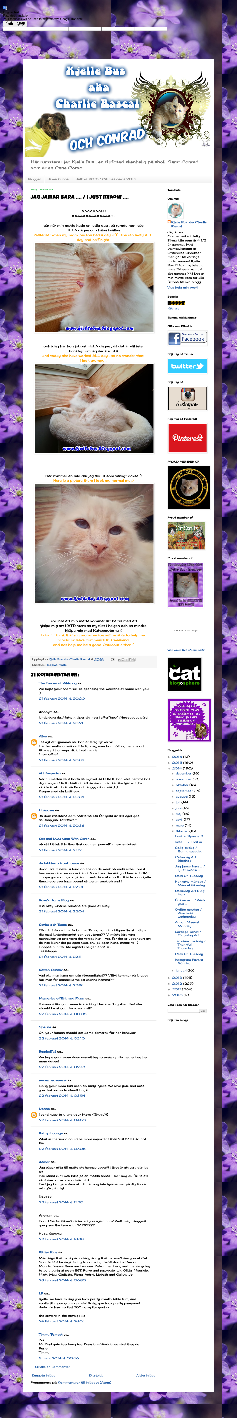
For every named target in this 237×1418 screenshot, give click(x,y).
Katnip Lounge (51, 1133)
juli (178, 802)
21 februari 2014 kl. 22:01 (61, 887)
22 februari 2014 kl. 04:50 (62, 1120)
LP (41, 1293)
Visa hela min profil (183, 287)
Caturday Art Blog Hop (190, 892)
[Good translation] (9, 24)
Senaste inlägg (43, 1375)
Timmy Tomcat (50, 1334)
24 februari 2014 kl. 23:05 (62, 1321)
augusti (182, 796)
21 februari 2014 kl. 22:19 (61, 985)
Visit (186, 649)
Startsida (96, 1375)
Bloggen (34, 179)
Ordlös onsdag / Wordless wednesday (188, 913)
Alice (43, 736)
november (184, 779)
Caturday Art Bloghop (185, 858)
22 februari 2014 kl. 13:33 (61, 1239)
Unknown (46, 810)
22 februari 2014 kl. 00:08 (62, 1014)
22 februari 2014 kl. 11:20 (61, 1202)
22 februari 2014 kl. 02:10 (62, 1038)
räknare (173, 308)
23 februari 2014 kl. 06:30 (62, 1280)
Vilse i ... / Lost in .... (190, 842)
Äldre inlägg (146, 1375)
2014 (177, 768)
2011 (177, 989)
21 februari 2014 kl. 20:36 (61, 825)
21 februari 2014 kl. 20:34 (61, 797)
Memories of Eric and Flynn (61, 998)
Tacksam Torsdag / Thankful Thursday (190, 944)
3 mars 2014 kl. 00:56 (59, 1358)
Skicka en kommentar (52, 1367)
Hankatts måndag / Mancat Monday (190, 883)
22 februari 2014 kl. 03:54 (62, 1095)
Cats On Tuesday (189, 876)
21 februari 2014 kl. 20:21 (61, 723)
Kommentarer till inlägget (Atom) (84, 1382)
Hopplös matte (56, 664)
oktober (182, 785)
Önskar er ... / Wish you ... (190, 901)
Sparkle (45, 1027)
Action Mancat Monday (187, 924)
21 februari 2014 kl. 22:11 (60, 957)
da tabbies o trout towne (59, 863)
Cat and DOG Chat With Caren (64, 839)
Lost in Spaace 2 (189, 836)
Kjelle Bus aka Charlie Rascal (188, 224)
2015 (177, 762)
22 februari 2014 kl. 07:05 (62, 1149)
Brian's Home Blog (54, 900)
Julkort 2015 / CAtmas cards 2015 (106, 179)
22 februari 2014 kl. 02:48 (62, 1067)
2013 (177, 977)
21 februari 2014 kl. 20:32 (61, 760)
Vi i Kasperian (50, 773)
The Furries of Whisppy (57, 683)
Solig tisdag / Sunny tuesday (188, 849)
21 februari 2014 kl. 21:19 (60, 850)
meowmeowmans (52, 1080)
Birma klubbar (59, 179)
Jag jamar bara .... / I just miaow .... (190, 868)
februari (182, 831)
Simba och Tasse (53, 925)
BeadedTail (47, 1051)
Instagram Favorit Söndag (189, 961)
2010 (178, 995)
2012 (177, 983)
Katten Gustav (50, 970)
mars (180, 825)
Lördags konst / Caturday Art (188, 933)
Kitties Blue (48, 1252)
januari (182, 970)
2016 (177, 757)
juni (179, 808)
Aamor (44, 1162)
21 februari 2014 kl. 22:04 (61, 911)
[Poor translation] (21, 24)
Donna (44, 1109)
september (185, 791)
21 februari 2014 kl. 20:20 (62, 698)
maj (179, 814)
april (180, 819)
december (184, 773)
